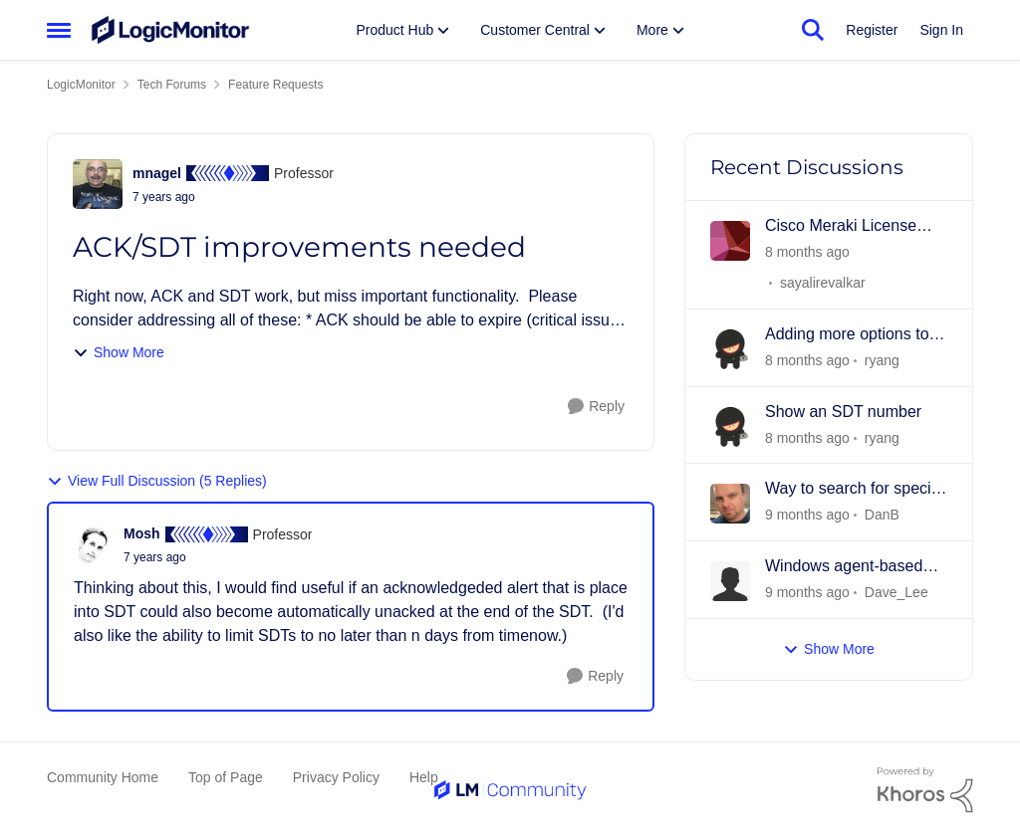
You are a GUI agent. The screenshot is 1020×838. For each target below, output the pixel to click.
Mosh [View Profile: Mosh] (142, 533)
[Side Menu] (59, 30)
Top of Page (225, 777)
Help (423, 777)
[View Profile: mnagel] (98, 184)
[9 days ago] (807, 592)
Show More (118, 352)
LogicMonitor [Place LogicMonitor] (81, 85)
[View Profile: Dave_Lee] (730, 581)
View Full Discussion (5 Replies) (157, 481)
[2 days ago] (807, 360)
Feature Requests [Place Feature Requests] (275, 85)
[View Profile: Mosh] (94, 545)
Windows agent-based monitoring (843, 567)
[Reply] (596, 406)
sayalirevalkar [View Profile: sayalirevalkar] (823, 283)
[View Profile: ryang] (730, 349)
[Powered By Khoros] (925, 790)
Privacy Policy (336, 777)
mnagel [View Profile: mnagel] (156, 173)
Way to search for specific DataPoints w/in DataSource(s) (856, 490)
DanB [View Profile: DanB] (882, 515)
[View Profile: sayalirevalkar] (730, 241)
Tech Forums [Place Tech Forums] (171, 85)
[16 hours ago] (807, 252)
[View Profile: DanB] (730, 504)
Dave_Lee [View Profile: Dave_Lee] (896, 592)
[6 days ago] (807, 515)
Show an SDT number (843, 411)
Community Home (102, 777)
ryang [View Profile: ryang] (882, 360)
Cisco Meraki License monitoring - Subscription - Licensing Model (853, 227)
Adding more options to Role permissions (847, 335)
